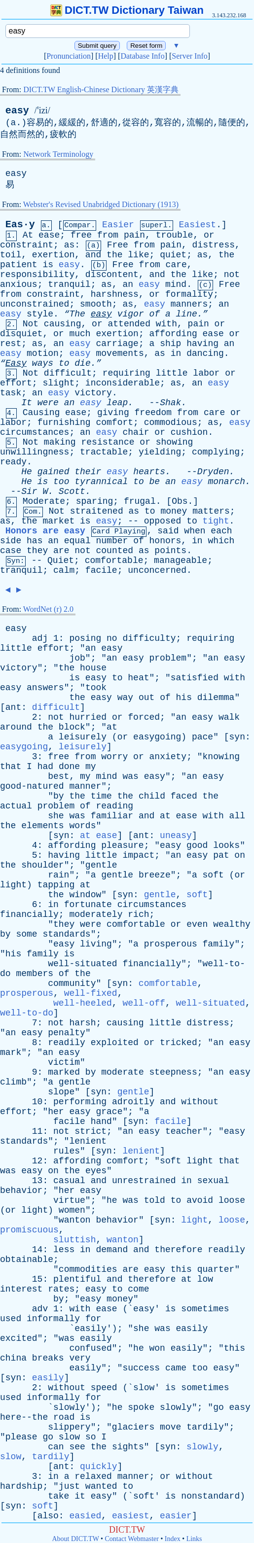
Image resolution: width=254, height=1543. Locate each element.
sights (128, 1447)
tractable (104, 452)
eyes (96, 1171)
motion (43, 353)
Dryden (213, 472)
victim (64, 1062)
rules (66, 1151)
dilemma (216, 697)
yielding (160, 452)
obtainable (26, 1259)
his (184, 697)
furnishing (64, 422)
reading (114, 806)
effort (16, 383)
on (239, 855)
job (77, 658)
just (69, 1486)
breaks (48, 1358)
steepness (173, 1072)
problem (168, 658)
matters (211, 511)
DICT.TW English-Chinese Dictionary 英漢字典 (101, 89)
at (112, 727)
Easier (118, 225)
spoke (141, 1407)
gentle (101, 865)
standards (66, 934)
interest (21, 1289)
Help (105, 56)
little (172, 373)
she (56, 816)
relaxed (93, 1476)
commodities (88, 1269)
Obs (179, 501)
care (176, 265)
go (218, 1407)
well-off (143, 1003)
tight (216, 521)
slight (58, 383)
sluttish (74, 1240)
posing (85, 638)
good (197, 845)
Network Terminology (58, 154)
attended (129, 324)
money (173, 511)
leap (117, 403)
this (181, 1269)
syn (237, 737)
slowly (69, 1407)
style (40, 314)
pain (134, 235)
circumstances (34, 432)
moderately (95, 914)
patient (18, 265)
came (175, 1368)
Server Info (189, 56)
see (77, 1447)
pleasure (122, 845)
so (90, 1437)
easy (17, 110)
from (107, 235)
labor (206, 373)
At (28, 235)
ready (13, 462)
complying (216, 452)
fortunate (88, 905)
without (199, 1102)
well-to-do (26, 1013)
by (58, 796)
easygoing (157, 737)
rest (10, 344)
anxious (18, 284)
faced (184, 796)
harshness (115, 294)
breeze (155, 875)
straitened (96, 511)
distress (213, 245)
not (232, 275)
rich (138, 914)
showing (174, 442)
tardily (205, 1427)
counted (115, 551)
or (209, 235)
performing (80, 1102)
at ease (98, 836)
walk (229, 717)
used (10, 1319)
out (146, 697)
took (96, 688)
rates (61, 1289)
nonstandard (210, 1496)
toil (10, 255)
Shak (170, 403)
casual (69, 1181)
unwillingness (34, 452)
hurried (88, 717)
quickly (98, 1467)
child (152, 796)
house (93, 668)
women (72, 1210)
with (166, 324)
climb (13, 1082)
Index (173, 1539)
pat (221, 855)
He (26, 472)
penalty (66, 1033)
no (112, 638)
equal (77, 541)
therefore (178, 1250)
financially (29, 914)
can (56, 1447)
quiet (173, 255)
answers (45, 688)
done (69, 767)
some (26, 934)
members (34, 974)
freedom (153, 413)
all (237, 816)
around (16, 727)
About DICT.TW (75, 1539)
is (47, 265)
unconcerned (157, 570)
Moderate (44, 501)
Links (194, 1539)
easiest (130, 1516)
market (58, 521)
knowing (221, 757)
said (168, 531)
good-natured (32, 786)
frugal (140, 501)
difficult (68, 373)
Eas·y (20, 224)
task (10, 393)
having (202, 344)
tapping (56, 885)
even (197, 924)
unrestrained (144, 1181)
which (221, 541)
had (45, 767)
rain (58, 875)
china (13, 1358)
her (56, 1112)
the (114, 255)
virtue (69, 1200)
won (157, 1348)
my (90, 767)
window (85, 895)
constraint (26, 245)
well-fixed (90, 993)
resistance (107, 442)
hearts (149, 472)
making (60, 442)
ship (170, 344)
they (37, 551)
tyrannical (101, 482)
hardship (21, 1486)
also (48, 1516)
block (72, 727)
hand (101, 1121)
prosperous (170, 944)
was (131, 776)
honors (165, 541)
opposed (162, 521)
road (63, 1417)
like (138, 255)
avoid (199, 1200)
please (21, 1437)
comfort (114, 422)
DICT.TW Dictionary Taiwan (127, 10)
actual (16, 806)
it (79, 1496)
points (170, 551)
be (154, 482)
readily (66, 1043)
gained (53, 472)
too (61, 482)
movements (120, 353)
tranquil (69, 284)
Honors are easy (45, 531)
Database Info (142, 56)
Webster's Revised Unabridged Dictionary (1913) (101, 204)
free (81, 235)
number (112, 541)
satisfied (194, 678)
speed (104, 1388)
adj (40, 638)
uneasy (176, 836)
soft (213, 875)
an (127, 284)
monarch (226, 482)
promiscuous (29, 1230)
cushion (189, 432)
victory (93, 393)
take (58, 1496)
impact (138, 855)
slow (143, 1388)
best (58, 776)
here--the (24, 1417)
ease (49, 235)
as (69, 245)
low (205, 1279)
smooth (96, 304)
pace (202, 737)
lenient (88, 1141)
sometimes (205, 1309)
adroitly (133, 1102)
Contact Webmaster (132, 1539)
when (194, 531)
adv (40, 1309)
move (170, 1427)
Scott (72, 491)
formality (189, 294)
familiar (112, 816)
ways (42, 363)
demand (112, 1250)
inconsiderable (122, 383)
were (48, 403)
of (154, 314)
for (93, 1319)
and (93, 255)
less (63, 1250)
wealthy (232, 924)
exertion (53, 255)
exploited (115, 1043)
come (138, 1289)
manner (85, 786)
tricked (178, 1043)
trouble (174, 235)
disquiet (21, 334)
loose (231, 1200)
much (79, 334)
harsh (82, 1023)
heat (138, 678)
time (101, 796)
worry (114, 757)
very (79, 1358)
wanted (101, 1486)
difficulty (149, 638)
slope (61, 1092)
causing (62, 324)
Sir (29, 491)
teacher (184, 1131)
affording (173, 334)
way (125, 697)
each (221, 531)
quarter (216, 1269)
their (87, 472)
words (82, 826)
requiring (126, 373)
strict (90, 1131)
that (10, 767)
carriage (117, 344)
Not (30, 324)
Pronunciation (68, 56)
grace (109, 1112)
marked (64, 1072)
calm (63, 570)
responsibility (37, 275)
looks (226, 845)
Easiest (198, 225)
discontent (112, 275)
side (10, 541)
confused (90, 1348)
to (64, 363)
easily (90, 1328)
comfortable (114, 560)
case (10, 551)
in (176, 353)
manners (189, 304)
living (96, 944)
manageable (180, 560)
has (34, 541)
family (219, 944)
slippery (69, 1427)
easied (85, 1516)
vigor (130, 314)
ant (13, 707)
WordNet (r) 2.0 (48, 609)
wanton (75, 1220)
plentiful (77, 1279)
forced (144, 717)
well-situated (82, 964)
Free (117, 245)
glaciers (133, 1427)
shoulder (42, 865)
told (154, 1200)
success (141, 1368)
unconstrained (34, 304)
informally (53, 1319)
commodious (170, 422)
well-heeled (82, 1003)
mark (10, 1052)
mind (175, 284)
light (13, 885)
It (26, 403)
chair (136, 432)
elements (42, 826)
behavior (21, 1190)
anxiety (168, 757)
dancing (205, 353)
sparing (94, 501)
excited (18, 1338)
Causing (41, 413)
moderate (122, 1072)
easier (176, 1516)
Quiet (60, 560)
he (112, 1200)
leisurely (83, 737)
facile (101, 570)
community (72, 983)
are (61, 551)
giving (113, 413)
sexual (213, 1181)
